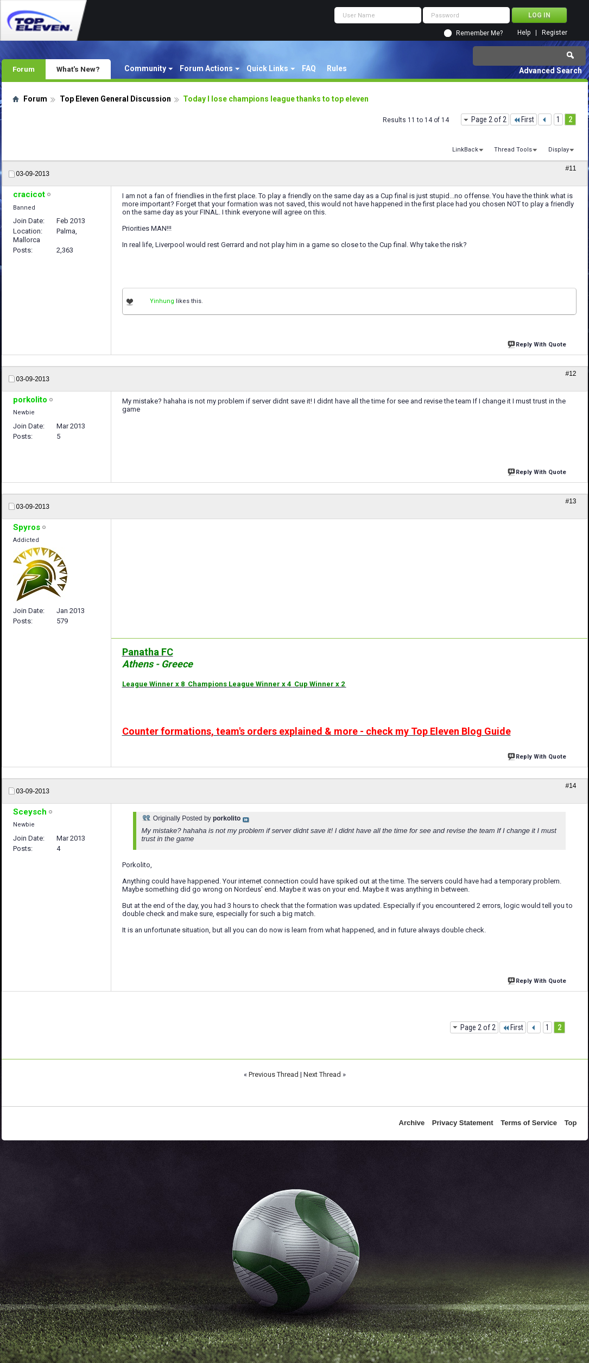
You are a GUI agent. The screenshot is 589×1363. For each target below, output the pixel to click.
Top (571, 1123)
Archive (412, 1123)
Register (554, 33)
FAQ (309, 68)
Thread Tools (513, 149)
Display (558, 149)
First (523, 119)
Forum (23, 69)
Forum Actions (206, 68)
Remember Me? (479, 33)
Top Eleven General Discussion (115, 98)
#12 (570, 373)
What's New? (78, 69)
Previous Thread (274, 1074)
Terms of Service (529, 1123)
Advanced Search (550, 70)
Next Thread (322, 1074)
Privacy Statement (462, 1123)
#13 (570, 501)
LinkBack (465, 149)
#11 (570, 168)
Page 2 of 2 (488, 119)
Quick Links (267, 68)
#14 (570, 786)
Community (145, 68)
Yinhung (162, 301)
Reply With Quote (538, 343)
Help (523, 33)
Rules (337, 68)
